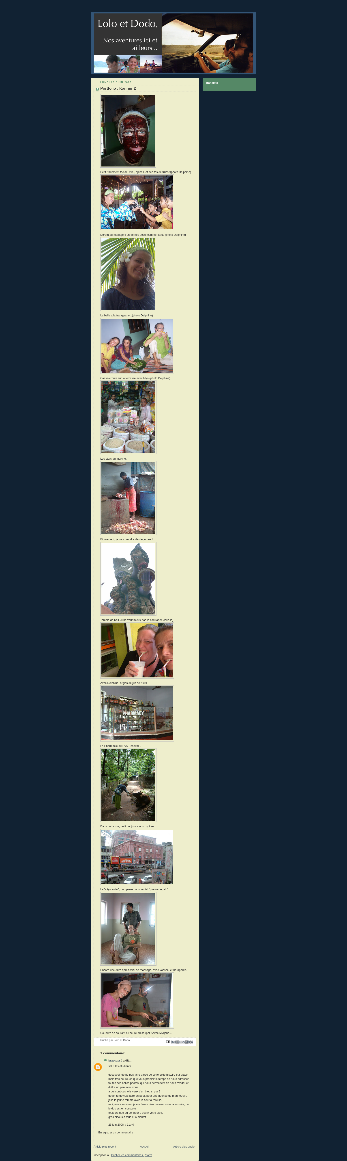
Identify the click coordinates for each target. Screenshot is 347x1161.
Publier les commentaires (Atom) (131, 1155)
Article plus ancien (184, 1146)
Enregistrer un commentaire (115, 1132)
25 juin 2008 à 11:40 (121, 1124)
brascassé (115, 1060)
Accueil (144, 1146)
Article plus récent (105, 1146)
